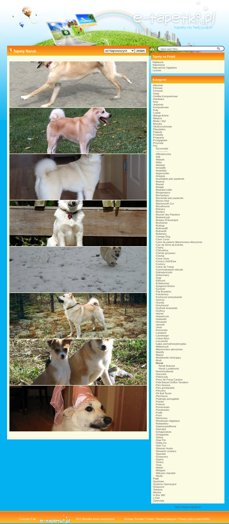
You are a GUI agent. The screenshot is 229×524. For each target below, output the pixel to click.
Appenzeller (162, 173)
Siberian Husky (164, 448)
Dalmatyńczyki (164, 272)
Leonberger (162, 335)
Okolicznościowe (162, 126)
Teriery (160, 462)
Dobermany (162, 275)
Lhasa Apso (162, 338)
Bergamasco (163, 192)
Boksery (160, 209)
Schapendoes (163, 431)
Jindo (159, 327)
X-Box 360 (159, 495)
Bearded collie (164, 189)
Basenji (160, 181)
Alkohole (158, 85)
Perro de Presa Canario (169, 379)
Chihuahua (162, 250)
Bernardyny (162, 195)
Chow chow (162, 258)
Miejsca (157, 118)
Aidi (158, 156)
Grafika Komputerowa (165, 96)
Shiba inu (161, 442)
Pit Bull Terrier (164, 393)
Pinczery (161, 390)
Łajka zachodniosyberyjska (171, 343)
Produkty (158, 134)
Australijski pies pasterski (170, 178)
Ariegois (160, 176)
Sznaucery (162, 456)
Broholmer (162, 222)
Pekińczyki (162, 376)
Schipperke (162, 434)
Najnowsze (159, 64)
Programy (158, 137)
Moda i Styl (159, 121)
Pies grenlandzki (165, 387)
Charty (159, 247)
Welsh (159, 467)
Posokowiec (162, 409)
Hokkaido (161, 319)
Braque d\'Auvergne (167, 220)
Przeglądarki (160, 140)
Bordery (160, 211)
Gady (156, 93)
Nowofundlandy (164, 371)
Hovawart (161, 321)
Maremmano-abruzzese (169, 349)
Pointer (160, 401)
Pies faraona (163, 385)
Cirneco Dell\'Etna (166, 261)
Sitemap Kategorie (166, 519)
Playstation (159, 129)
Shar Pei (161, 440)
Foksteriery (162, 294)
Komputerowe (161, 107)
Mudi (158, 360)
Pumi (159, 415)
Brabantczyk (163, 217)
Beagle (160, 187)
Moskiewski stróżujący (168, 357)
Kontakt (139, 519)
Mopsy (159, 354)
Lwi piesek (162, 341)
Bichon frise (162, 200)
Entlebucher (162, 283)
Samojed (161, 429)
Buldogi (160, 225)
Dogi (158, 277)
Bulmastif (161, 231)
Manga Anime (161, 115)
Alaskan (160, 165)
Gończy (160, 299)
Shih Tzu (161, 445)
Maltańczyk (162, 346)
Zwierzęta (158, 500)
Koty (155, 110)
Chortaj (160, 255)
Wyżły (159, 475)
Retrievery (161, 418)
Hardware (158, 99)
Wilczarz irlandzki (165, 473)
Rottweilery (162, 423)
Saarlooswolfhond (166, 426)
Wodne (157, 492)
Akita (158, 162)
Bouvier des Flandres (168, 214)
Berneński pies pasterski (169, 198)
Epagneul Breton (165, 286)
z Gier (156, 497)
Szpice (160, 459)
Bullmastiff (162, 228)
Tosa (158, 464)
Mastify (160, 352)
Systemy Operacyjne (164, 484)
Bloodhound (162, 206)
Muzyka (157, 123)
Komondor (162, 330)
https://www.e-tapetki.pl (188, 507)
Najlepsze (158, 62)
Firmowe (158, 90)
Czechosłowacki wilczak (169, 269)
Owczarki (161, 374)
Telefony (158, 489)
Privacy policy (186, 519)
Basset (160, 184)
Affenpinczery (163, 154)
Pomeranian (162, 407)
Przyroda (158, 143)
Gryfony (160, 310)
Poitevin (160, 404)
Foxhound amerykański (169, 297)
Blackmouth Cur (165, 203)
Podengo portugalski (167, 398)
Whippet (160, 470)
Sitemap (128, 519)
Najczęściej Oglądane (165, 67)
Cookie (150, 519)
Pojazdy (157, 132)
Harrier (160, 313)
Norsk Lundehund (169, 368)
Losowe (157, 70)
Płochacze (162, 396)
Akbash (160, 159)
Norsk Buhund (167, 365)
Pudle (159, 412)
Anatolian (161, 170)
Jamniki (160, 324)
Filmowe (158, 88)
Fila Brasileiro (163, 291)
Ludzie (157, 112)
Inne (155, 101)
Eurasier (160, 288)
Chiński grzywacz (165, 253)
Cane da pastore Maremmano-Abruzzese (179, 242)
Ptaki (156, 478)
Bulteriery (161, 233)
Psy (155, 145)
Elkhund (160, 280)
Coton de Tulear (165, 266)
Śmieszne (158, 486)
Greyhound (162, 305)
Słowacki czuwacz (166, 451)
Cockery (160, 264)
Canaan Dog (163, 236)
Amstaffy (161, 167)
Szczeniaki (162, 148)
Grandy (160, 302)
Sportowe (158, 481)
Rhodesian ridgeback (168, 420)
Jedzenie (158, 104)
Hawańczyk (162, 316)
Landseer (161, 332)
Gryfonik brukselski (166, 308)
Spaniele (161, 453)
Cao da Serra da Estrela (169, 244)
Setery (159, 437)
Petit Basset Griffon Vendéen (172, 382)
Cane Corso (162, 239)
